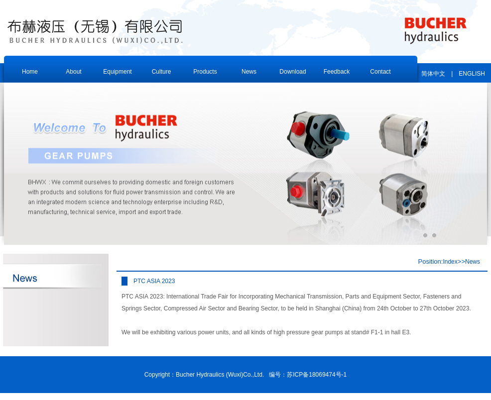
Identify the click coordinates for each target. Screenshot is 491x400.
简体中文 (433, 73)
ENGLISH (472, 73)
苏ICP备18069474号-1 (317, 374)
